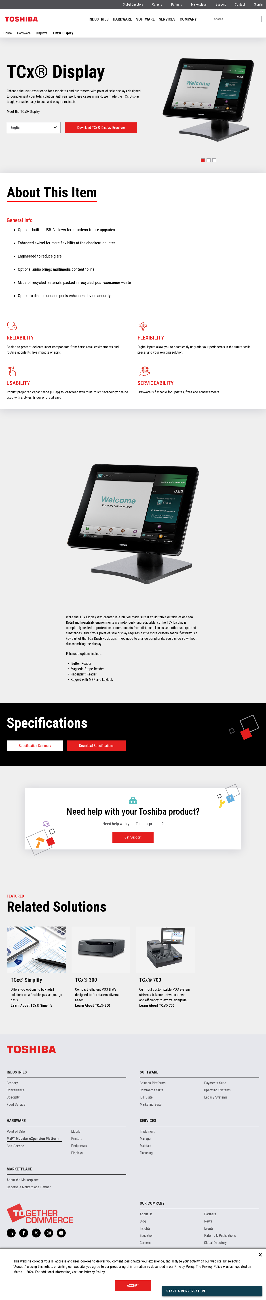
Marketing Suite (151, 1104)
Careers (157, 4)
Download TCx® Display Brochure (101, 128)
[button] (203, 160)
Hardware (24, 33)
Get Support (133, 837)
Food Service (16, 1104)
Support (221, 4)
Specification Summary (35, 746)
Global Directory (133, 4)
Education (146, 1235)
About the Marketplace (23, 1180)
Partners (176, 4)
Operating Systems (217, 1090)
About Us (146, 1214)
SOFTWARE (145, 19)
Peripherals (79, 1146)
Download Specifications (96, 746)
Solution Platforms (153, 1083)
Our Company (152, 1203)
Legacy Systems (216, 1097)
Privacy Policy (94, 1272)
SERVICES (167, 19)
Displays (41, 33)
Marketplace (199, 4)
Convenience (16, 1090)
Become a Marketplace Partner (29, 1187)
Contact (240, 4)
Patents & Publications (220, 1235)
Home (7, 33)
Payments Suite (215, 1083)
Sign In (258, 4)
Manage (145, 1138)
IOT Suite (146, 1097)
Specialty (13, 1097)
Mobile (75, 1131)
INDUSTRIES (99, 19)
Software (149, 1072)
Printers (76, 1138)
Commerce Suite (151, 1090)
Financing (146, 1153)
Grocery (12, 1083)
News (208, 1221)
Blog (143, 1221)
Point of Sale (16, 1131)
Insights (145, 1228)
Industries (17, 1072)
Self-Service (15, 1146)
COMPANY (188, 19)
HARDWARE (122, 19)
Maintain (145, 1146)
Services (148, 1120)
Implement (147, 1131)
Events (208, 1228)
